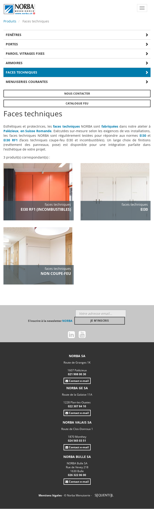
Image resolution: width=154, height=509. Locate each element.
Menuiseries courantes (27, 81)
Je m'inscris (99, 321)
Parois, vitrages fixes (25, 53)
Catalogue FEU (77, 103)
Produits (9, 21)
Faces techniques (21, 72)
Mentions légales (50, 495)
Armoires (14, 63)
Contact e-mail (77, 381)
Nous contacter (77, 94)
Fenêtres (13, 35)
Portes (12, 44)
